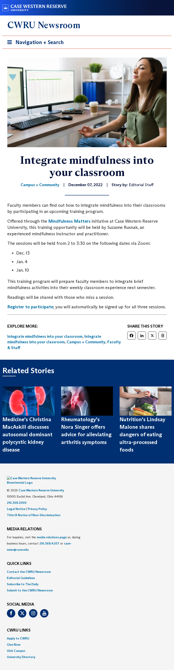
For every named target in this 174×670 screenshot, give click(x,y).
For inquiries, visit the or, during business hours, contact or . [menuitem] (43, 537)
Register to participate (30, 306)
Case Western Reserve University (41, 484)
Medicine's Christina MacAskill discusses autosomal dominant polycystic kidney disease (27, 434)
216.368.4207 (49, 537)
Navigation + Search (34, 43)
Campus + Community (86, 342)
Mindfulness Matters (69, 221)
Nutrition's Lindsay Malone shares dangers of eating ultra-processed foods (142, 434)
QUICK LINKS (19, 557)
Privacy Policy (37, 502)
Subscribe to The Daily (23, 577)
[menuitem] (87, 565)
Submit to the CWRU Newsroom (30, 584)
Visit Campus (16, 644)
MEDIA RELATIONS (24, 522)
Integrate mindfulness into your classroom (44, 336)
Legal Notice (16, 502)
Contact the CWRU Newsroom (29, 565)
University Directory (21, 650)
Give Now (13, 638)
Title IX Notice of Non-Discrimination (33, 508)
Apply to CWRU (18, 632)
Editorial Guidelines (21, 571)
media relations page (52, 531)
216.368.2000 (17, 496)
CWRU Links (19, 624)
